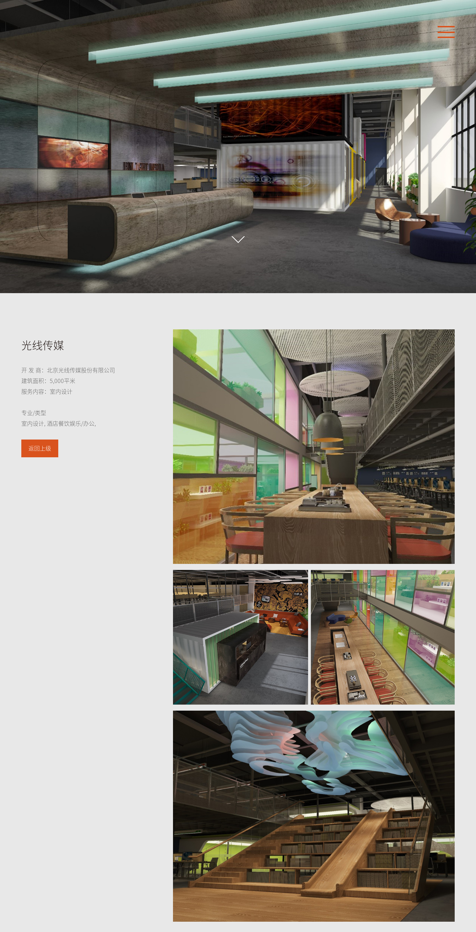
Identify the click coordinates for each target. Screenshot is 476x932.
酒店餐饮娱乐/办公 (70, 423)
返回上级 (39, 448)
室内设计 (32, 423)
